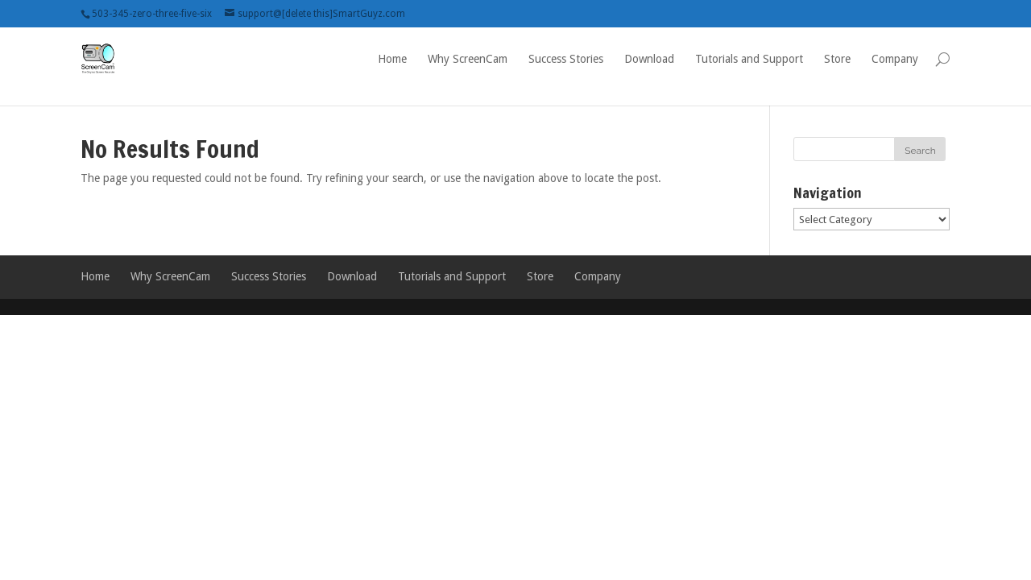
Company (895, 58)
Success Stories (565, 58)
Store (837, 58)
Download (649, 58)
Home (392, 58)
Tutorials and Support (749, 58)
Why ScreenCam (467, 58)
